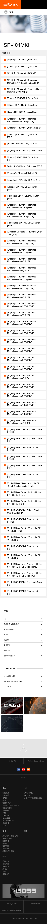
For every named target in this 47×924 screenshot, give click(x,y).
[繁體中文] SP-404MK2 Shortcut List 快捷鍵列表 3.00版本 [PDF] (24, 90)
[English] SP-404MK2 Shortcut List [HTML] (22, 448)
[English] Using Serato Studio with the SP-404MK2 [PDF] (24, 502)
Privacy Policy (12, 904)
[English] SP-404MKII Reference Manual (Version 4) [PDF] (21, 260)
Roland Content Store (36, 761)
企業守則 (6, 874)
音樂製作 (6, 810)
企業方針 (6, 864)
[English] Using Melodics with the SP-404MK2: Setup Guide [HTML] (23, 484)
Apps (4, 826)
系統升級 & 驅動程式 (11, 624)
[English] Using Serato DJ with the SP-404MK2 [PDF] (24, 538)
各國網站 (12, 761)
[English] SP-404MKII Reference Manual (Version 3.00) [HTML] (21, 305)
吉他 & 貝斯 (7, 803)
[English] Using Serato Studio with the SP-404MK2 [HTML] (24, 493)
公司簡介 (6, 861)
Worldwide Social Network (11, 910)
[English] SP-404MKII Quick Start (22, 60)
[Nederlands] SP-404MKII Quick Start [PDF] (23, 224)
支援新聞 (7, 645)
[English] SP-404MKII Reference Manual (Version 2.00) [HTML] (21, 242)
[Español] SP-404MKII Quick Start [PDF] (22, 188)
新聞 (25, 831)
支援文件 (6, 841)
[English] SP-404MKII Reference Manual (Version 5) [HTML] (21, 269)
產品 (4, 788)
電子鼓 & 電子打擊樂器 (11, 805)
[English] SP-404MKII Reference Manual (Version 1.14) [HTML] (21, 215)
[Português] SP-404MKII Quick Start (23, 173)
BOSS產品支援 (9, 676)
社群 (25, 788)
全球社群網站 (28, 793)
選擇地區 (23, 778)
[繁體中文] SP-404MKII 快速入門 (21, 73)
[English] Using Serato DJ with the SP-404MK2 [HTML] (24, 529)
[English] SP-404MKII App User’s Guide (24, 150)
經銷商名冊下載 (9, 656)
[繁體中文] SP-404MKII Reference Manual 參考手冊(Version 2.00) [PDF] (23, 81)
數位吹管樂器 (7, 808)
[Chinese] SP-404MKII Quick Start (22, 105)
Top (5, 619)
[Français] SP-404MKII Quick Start (22, 98)
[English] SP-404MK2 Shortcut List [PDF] (22, 475)
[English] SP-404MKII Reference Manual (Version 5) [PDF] (21, 314)
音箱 (4, 813)
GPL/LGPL (8, 687)
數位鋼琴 (6, 795)
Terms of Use (35, 904)
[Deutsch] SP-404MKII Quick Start (22, 66)
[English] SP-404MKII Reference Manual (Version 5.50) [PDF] (21, 394)
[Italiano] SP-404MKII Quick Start (22, 112)
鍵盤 (4, 800)
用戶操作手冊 (9, 629)
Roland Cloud (7, 818)
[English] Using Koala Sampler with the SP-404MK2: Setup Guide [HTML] (24, 565)
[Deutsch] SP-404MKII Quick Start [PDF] (22, 136)
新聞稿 (5, 869)
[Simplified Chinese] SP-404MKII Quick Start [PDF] (24, 233)
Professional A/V (8, 821)
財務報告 (6, 866)
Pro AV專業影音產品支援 (13, 681)
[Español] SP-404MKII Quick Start (22, 144)
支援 (11, 12)
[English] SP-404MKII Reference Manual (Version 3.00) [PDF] (21, 278)
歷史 (4, 871)
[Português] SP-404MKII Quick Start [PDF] (23, 197)
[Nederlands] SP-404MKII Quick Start (23, 180)
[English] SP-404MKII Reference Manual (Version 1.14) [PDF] (21, 206)
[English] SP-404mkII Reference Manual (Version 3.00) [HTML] (21, 287)
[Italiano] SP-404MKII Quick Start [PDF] (24, 166)
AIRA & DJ (6, 815)
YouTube (27, 795)
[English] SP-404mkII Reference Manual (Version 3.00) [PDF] (21, 323)
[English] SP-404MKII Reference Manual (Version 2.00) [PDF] (21, 251)
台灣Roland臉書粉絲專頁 (33, 798)
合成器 (5, 798)
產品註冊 (7, 650)
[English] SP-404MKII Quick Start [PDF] (24, 128)
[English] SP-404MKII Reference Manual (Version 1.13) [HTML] (21, 120)
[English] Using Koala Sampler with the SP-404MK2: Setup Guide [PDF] (24, 574)
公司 (4, 856)
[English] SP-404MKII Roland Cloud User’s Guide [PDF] (23, 511)
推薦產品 (6, 793)
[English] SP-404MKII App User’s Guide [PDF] (24, 439)
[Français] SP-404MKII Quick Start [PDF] (22, 158)
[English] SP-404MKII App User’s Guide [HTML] (24, 430)
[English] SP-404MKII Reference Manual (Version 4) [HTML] (21, 377)
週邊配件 (6, 823)
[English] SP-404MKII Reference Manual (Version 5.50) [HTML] (21, 385)
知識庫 (6, 640)
